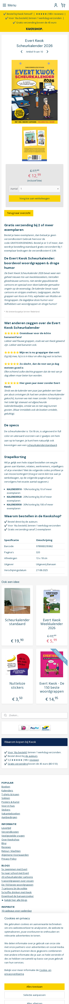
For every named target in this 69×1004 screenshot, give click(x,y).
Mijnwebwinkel (40, 997)
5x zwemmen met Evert (14, 869)
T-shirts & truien (10, 794)
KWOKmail (34, 967)
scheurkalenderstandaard (42, 445)
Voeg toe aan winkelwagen (35, 198)
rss (41, 991)
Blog (3, 843)
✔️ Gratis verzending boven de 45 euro (34, 22)
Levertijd (6, 828)
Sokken (5, 798)
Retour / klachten (11, 851)
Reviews (6, 847)
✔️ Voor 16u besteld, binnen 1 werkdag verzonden (33, 18)
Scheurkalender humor (14, 918)
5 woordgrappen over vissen (17, 880)
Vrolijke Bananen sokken (15, 941)
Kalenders (7, 790)
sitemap (34, 991)
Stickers (5, 809)
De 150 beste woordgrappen (17, 884)
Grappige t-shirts (10, 930)
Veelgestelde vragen (13, 835)
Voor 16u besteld (17, 752)
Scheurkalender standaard (17, 622)
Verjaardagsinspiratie (13, 933)
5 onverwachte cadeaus (14, 922)
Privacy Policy (9, 858)
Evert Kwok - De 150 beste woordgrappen (51, 687)
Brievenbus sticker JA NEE (15, 926)
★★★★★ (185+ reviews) (49, 13)
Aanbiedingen (9, 817)
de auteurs (31, 756)
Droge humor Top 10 (12, 937)
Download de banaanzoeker (17, 896)
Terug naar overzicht (18, 213)
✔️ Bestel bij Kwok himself (17, 13)
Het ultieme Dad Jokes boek (16, 914)
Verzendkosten (10, 831)
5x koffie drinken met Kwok (16, 892)
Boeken (5, 786)
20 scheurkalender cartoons (17, 877)
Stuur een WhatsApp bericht (17, 956)
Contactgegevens (11, 952)
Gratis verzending (18, 763)
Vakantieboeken (10, 813)
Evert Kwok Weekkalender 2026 (51, 624)
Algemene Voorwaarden (15, 854)
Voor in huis (8, 805)
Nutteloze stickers (17, 685)
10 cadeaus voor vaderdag (16, 910)
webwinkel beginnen (55, 991)
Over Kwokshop (10, 839)
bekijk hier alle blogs (15, 900)
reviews (33, 760)
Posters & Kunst (10, 802)
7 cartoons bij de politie (14, 888)
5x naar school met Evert (15, 873)
